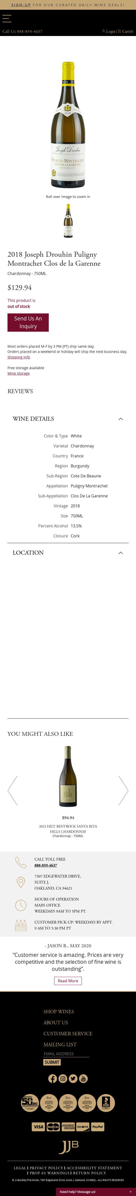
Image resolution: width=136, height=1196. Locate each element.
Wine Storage (19, 373)
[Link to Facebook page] (52, 1078)
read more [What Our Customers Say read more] (68, 981)
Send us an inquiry (28, 322)
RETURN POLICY (89, 1173)
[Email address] (66, 1054)
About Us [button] (56, 1023)
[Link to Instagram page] (62, 1078)
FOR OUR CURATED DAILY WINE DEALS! (68, 5)
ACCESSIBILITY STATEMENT (94, 1168)
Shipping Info (19, 357)
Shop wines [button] (59, 1012)
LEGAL (20, 1168)
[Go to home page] (68, 1146)
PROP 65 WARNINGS (50, 1173)
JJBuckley (68, 18)
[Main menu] (6, 18)
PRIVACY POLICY (46, 1168)
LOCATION (28, 553)
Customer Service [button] (68, 1034)
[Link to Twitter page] (73, 1078)
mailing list (60, 1045)
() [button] (128, 32)
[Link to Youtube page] (83, 1078)
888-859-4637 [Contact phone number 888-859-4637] (45, 865)
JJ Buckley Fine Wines (26, 1180)
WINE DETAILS (33, 419)
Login (110, 31)
